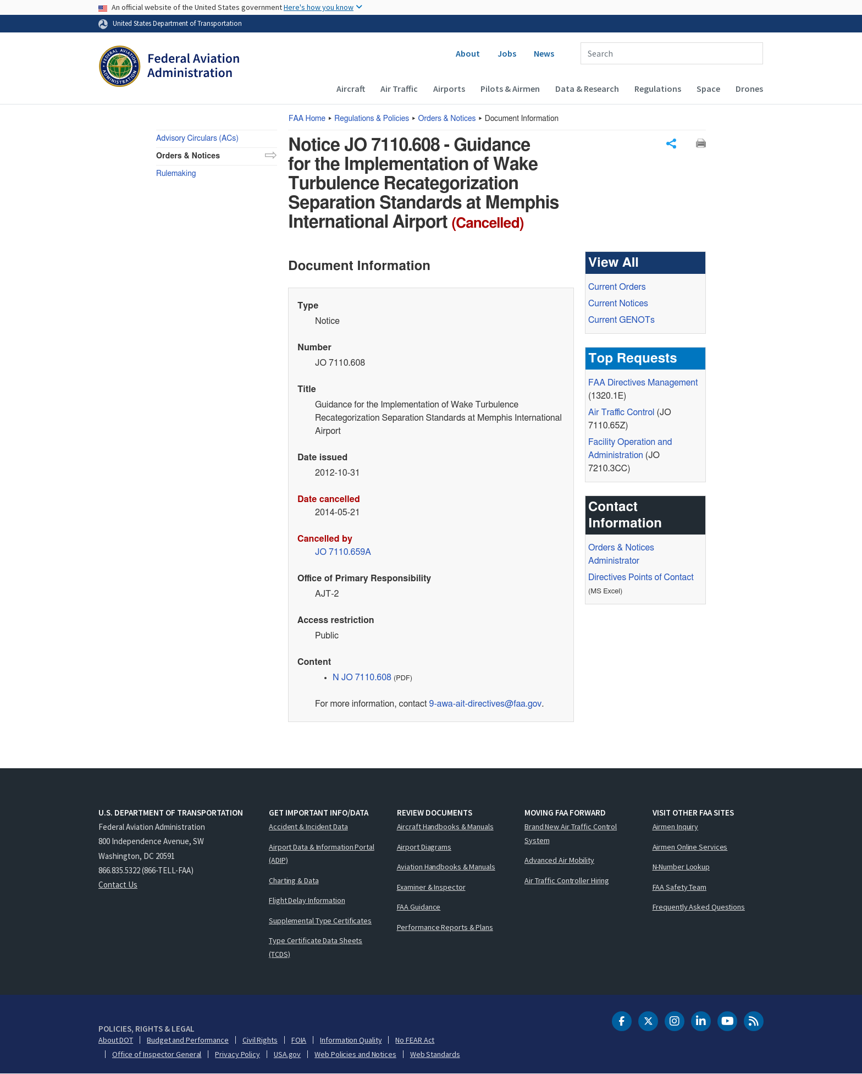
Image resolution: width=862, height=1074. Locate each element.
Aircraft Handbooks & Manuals (445, 826)
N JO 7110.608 (362, 677)
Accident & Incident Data (308, 826)
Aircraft (350, 88)
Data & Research (587, 88)
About (468, 53)
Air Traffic (399, 88)
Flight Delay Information (307, 900)
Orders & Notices (447, 119)
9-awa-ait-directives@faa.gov (485, 704)
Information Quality (351, 1040)
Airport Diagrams (424, 847)
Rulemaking (176, 174)
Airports (449, 88)
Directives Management (643, 382)
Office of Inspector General (156, 1054)
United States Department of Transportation (177, 23)
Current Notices (618, 303)
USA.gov (287, 1054)
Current (621, 320)
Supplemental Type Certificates (320, 921)
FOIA (299, 1040)
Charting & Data (294, 880)
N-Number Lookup (681, 867)
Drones (749, 88)
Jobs (507, 53)
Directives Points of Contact (641, 577)
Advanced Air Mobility (559, 860)
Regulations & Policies (371, 119)
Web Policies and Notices (355, 1054)
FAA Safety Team (680, 887)
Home (307, 119)
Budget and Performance (188, 1040)
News (544, 53)
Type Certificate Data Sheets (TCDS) (315, 947)
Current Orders (617, 287)
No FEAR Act (414, 1040)
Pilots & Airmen (510, 88)
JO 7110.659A (343, 552)
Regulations (657, 88)
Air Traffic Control (621, 412)
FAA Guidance (419, 907)
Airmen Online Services (690, 847)
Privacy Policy (237, 1054)
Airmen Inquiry (676, 826)
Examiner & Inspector (431, 887)
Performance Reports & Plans (445, 927)
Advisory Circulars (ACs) (197, 138)
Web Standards (435, 1054)
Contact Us (117, 884)
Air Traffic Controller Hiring (566, 880)
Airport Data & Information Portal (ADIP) (321, 854)
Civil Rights (260, 1040)
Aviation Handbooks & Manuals (446, 867)
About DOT (115, 1040)
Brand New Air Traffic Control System (570, 833)
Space (708, 88)
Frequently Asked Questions (699, 907)
